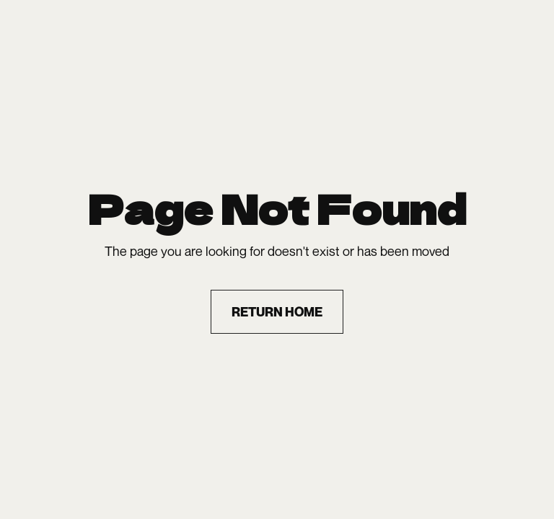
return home (277, 311)
